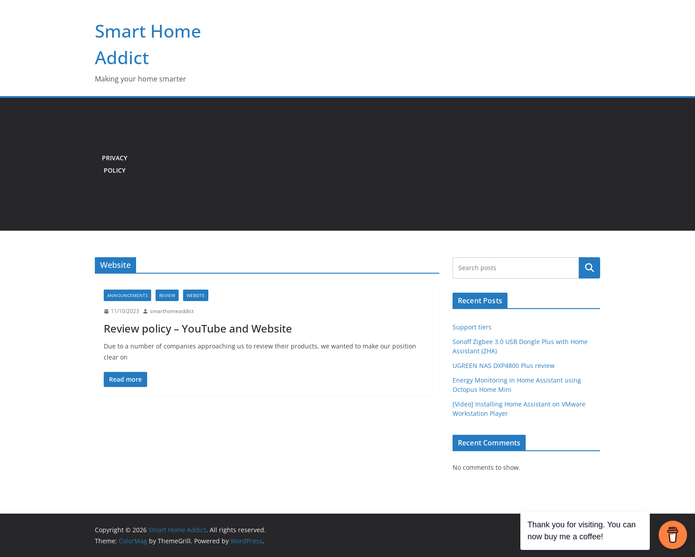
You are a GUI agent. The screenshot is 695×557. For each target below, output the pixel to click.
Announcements (127, 295)
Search (589, 268)
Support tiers (472, 327)
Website (196, 295)
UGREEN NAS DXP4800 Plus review (503, 365)
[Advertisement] (367, 164)
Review (167, 295)
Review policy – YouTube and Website (198, 328)
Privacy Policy (114, 164)
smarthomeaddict (172, 311)
